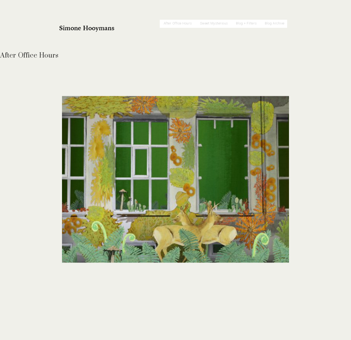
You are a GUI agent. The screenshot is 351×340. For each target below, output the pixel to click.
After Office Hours (178, 23)
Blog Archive (275, 23)
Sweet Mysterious (214, 23)
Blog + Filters (246, 23)
